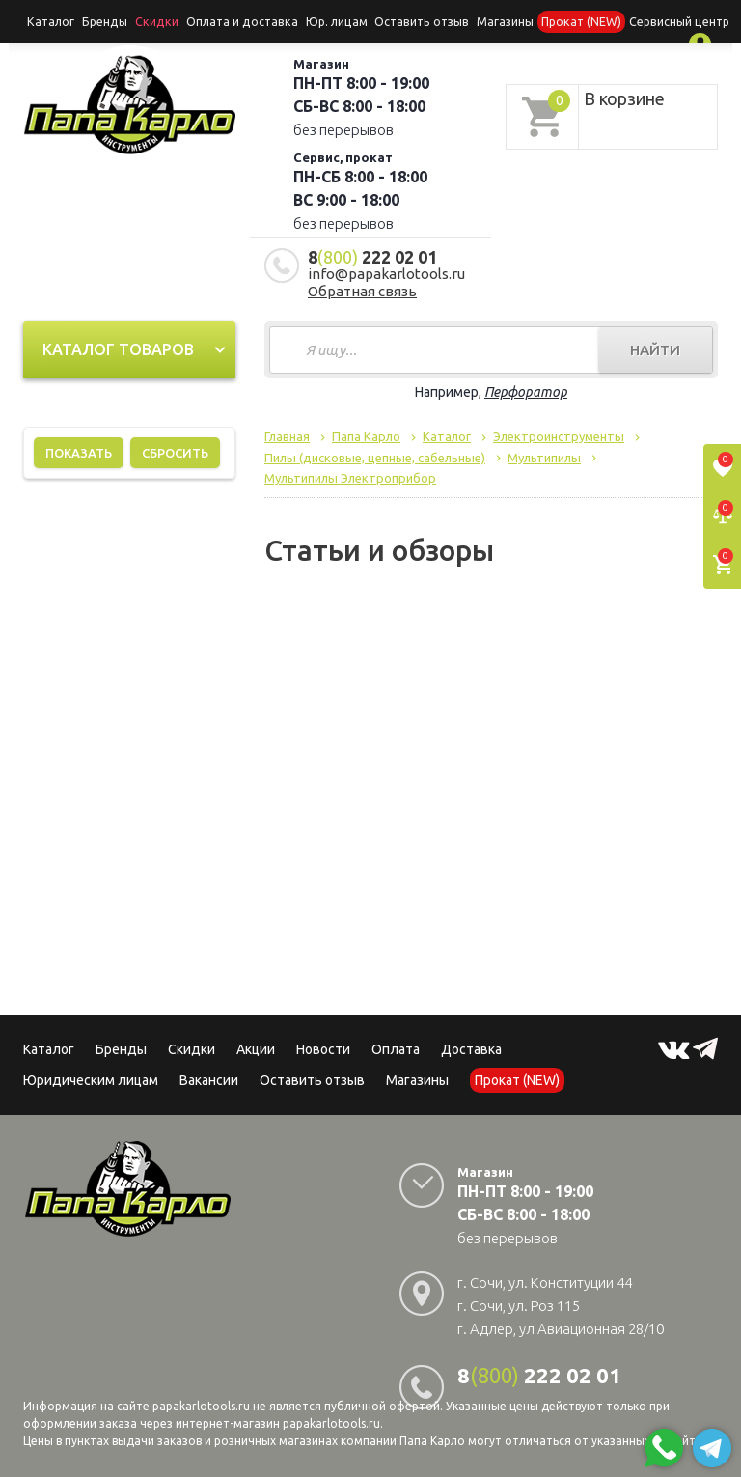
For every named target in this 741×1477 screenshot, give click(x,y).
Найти (655, 348)
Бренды (100, 20)
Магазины (417, 1078)
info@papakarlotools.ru (386, 272)
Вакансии (208, 1078)
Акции (255, 1047)
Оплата (395, 1047)
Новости (323, 1047)
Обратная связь (362, 289)
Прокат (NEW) (552, 20)
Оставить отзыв (399, 20)
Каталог (49, 20)
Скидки (191, 1047)
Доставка (471, 1047)
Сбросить (175, 451)
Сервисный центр (646, 20)
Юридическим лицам (90, 1078)
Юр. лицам (317, 20)
